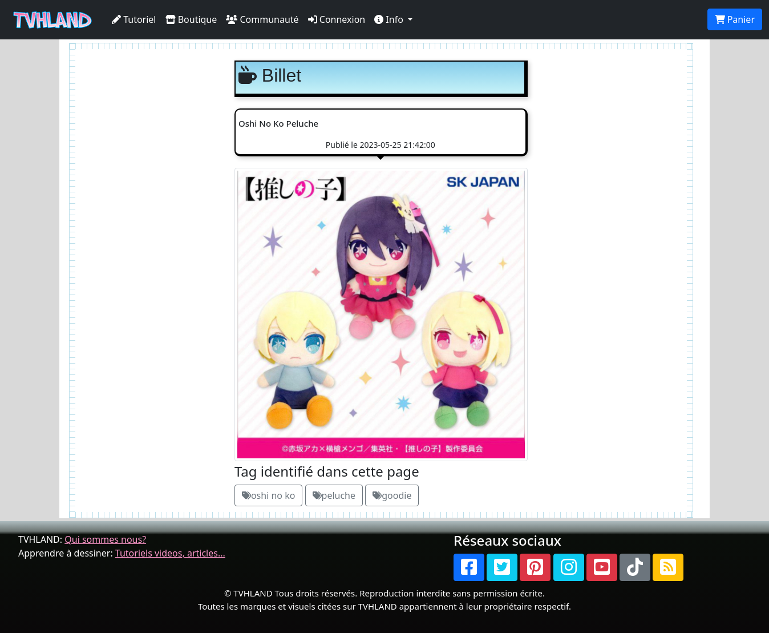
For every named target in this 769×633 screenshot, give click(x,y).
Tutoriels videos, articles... (170, 553)
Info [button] (390, 19)
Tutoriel (134, 19)
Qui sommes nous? (105, 539)
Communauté (262, 19)
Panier (735, 19)
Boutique (191, 19)
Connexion (337, 19)
